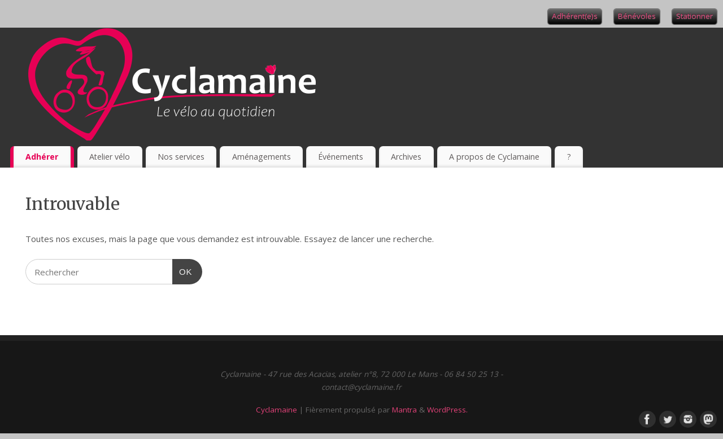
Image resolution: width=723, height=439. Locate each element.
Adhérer (41, 156)
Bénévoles (637, 16)
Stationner (694, 16)
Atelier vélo (109, 156)
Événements (340, 156)
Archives (406, 156)
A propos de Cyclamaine (494, 156)
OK (182, 270)
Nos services (181, 156)
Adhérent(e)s (575, 16)
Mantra (404, 410)
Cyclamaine (276, 410)
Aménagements (261, 156)
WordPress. (447, 410)
